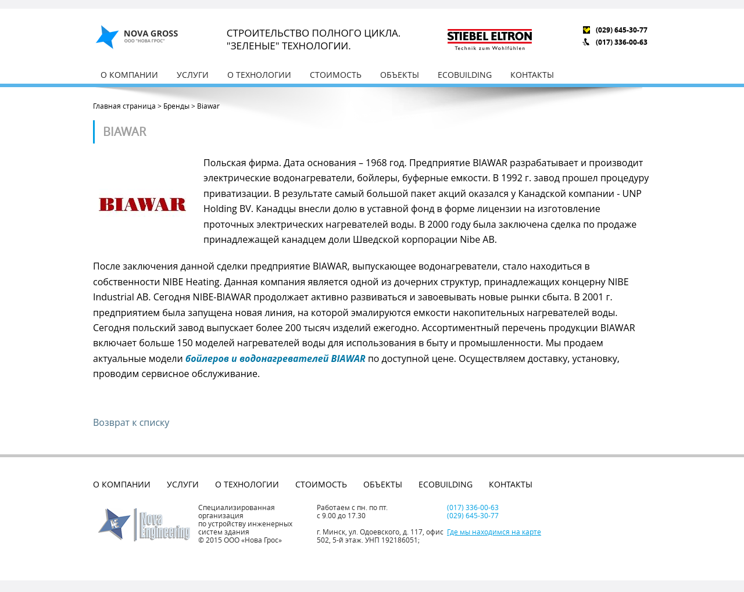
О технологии (259, 74)
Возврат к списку (131, 422)
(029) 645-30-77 (622, 30)
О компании (129, 74)
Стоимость (336, 74)
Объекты (399, 74)
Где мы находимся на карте (494, 531)
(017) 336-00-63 (622, 42)
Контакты (532, 74)
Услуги (193, 74)
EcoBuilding (465, 74)
